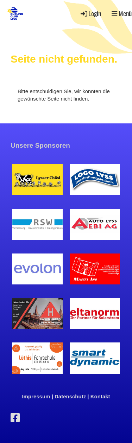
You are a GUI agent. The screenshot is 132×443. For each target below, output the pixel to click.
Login (90, 13)
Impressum (36, 396)
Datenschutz (70, 396)
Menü (122, 13)
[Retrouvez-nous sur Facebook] (15, 418)
